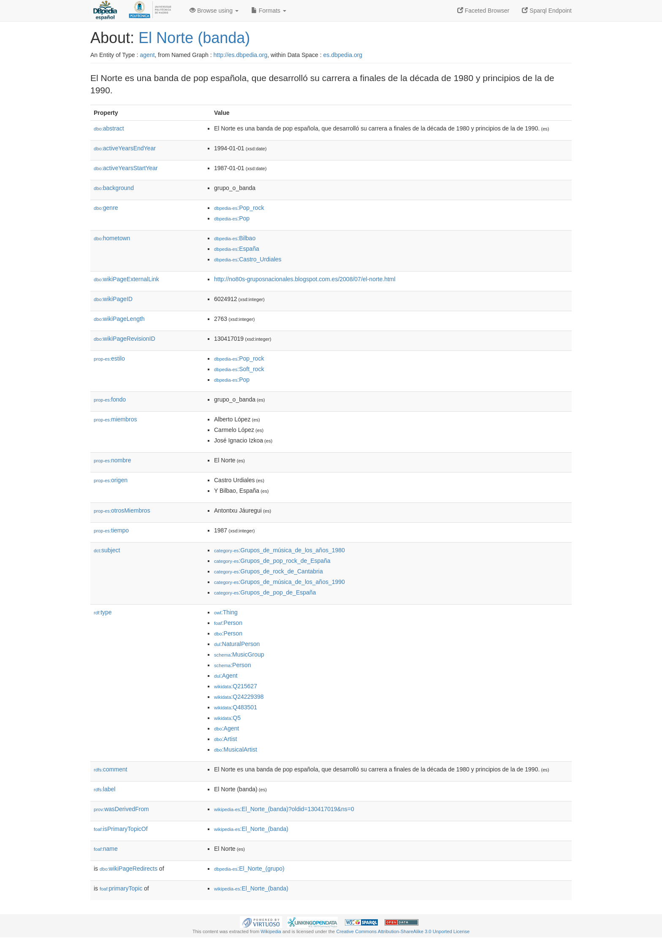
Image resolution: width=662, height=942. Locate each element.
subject (107, 550)
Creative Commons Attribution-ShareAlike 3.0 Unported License (402, 931)
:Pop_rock (239, 207)
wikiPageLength (119, 318)
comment (110, 769)
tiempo (111, 530)
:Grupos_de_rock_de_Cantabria (268, 571)
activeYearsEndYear (125, 148)
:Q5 (227, 717)
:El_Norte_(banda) (251, 828)
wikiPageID (113, 299)
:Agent (225, 675)
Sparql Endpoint (547, 10)
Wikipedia (270, 931)
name (106, 848)
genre (106, 207)
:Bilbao (234, 238)
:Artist (225, 739)
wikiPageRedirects (128, 868)
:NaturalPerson (237, 644)
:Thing (226, 612)
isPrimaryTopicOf (121, 828)
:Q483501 (235, 707)
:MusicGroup (239, 654)
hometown (112, 238)
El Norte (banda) (194, 37)
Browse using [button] (214, 10)
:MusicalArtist (235, 749)
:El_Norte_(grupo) (249, 868)
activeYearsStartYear (126, 168)
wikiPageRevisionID (124, 338)
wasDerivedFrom (121, 809)
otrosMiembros (122, 510)
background (114, 188)
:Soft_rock (239, 369)
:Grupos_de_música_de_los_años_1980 (279, 550)
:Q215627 (235, 686)
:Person (228, 622)
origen (111, 480)
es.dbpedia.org (343, 55)
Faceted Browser (483, 10)
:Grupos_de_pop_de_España (265, 592)
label (104, 789)
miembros (115, 419)
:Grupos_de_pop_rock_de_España (272, 560)
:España (236, 248)
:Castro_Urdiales (248, 259)
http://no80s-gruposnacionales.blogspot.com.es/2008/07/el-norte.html (305, 279)
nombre (112, 460)
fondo (110, 399)
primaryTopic (121, 888)
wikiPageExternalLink (126, 279)
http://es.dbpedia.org (241, 55)
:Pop (232, 218)
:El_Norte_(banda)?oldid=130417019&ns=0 (284, 809)
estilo (109, 358)
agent (147, 55)
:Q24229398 (239, 696)
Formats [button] (268, 10)
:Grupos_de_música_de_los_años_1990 (279, 581)
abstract (109, 128)
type (103, 612)
